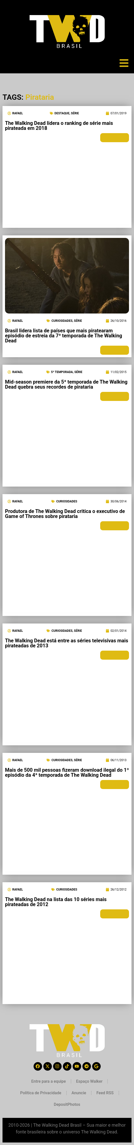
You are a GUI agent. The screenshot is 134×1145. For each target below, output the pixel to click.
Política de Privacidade (40, 1092)
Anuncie (79, 1092)
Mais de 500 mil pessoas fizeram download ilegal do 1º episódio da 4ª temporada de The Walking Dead (67, 772)
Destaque (62, 113)
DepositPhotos (67, 1104)
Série (75, 113)
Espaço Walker (89, 1081)
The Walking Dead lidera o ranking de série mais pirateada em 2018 (59, 125)
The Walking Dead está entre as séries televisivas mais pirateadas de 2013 (66, 643)
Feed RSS (105, 1092)
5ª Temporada (62, 372)
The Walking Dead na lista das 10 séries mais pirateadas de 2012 (56, 901)
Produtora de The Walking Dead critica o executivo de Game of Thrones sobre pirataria (65, 513)
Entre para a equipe (48, 1081)
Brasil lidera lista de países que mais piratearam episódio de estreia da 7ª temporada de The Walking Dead (63, 336)
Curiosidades (61, 321)
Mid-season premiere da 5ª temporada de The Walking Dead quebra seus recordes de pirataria (66, 384)
